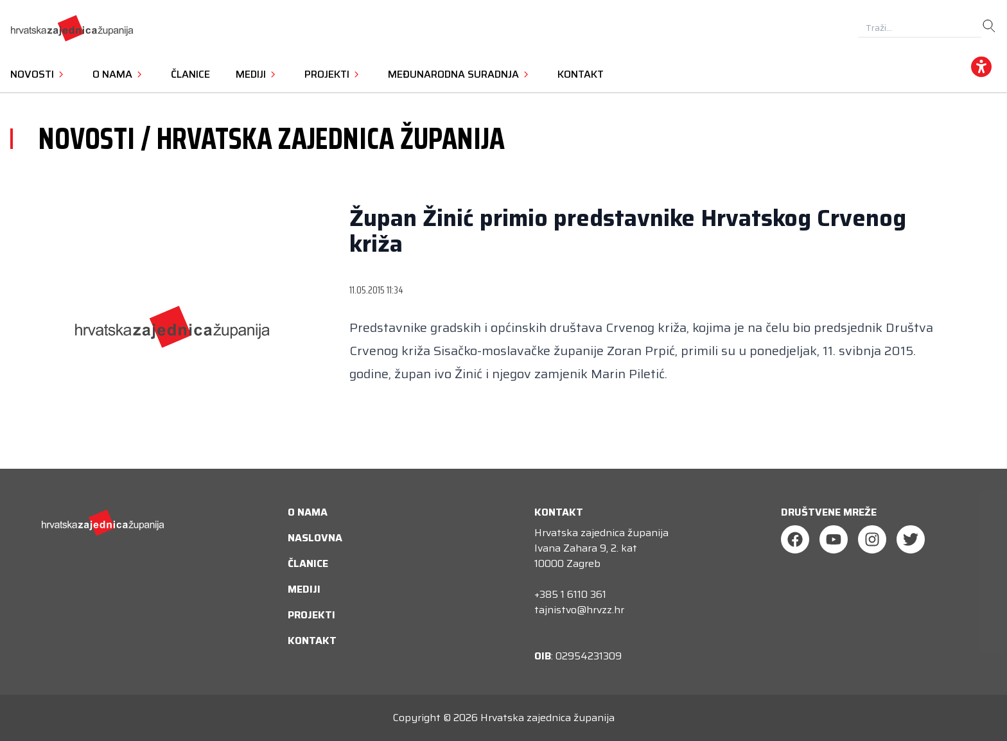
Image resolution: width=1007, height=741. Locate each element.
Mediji (304, 589)
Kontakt (580, 74)
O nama (308, 512)
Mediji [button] (257, 74)
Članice (190, 74)
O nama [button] (118, 74)
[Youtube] (833, 539)
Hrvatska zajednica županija (547, 718)
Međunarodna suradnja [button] (460, 74)
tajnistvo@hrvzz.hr (579, 610)
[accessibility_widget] (981, 66)
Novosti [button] (38, 74)
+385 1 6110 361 (570, 594)
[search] (989, 26)
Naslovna (315, 538)
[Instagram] (872, 539)
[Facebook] (795, 539)
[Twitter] (911, 539)
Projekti (311, 615)
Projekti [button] (333, 74)
